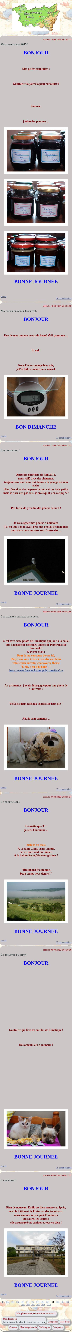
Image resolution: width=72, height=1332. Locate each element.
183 (12, 1302)
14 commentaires (63, 1296)
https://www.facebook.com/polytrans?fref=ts (36, 670)
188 (37, 1302)
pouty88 (3, 297)
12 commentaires (63, 789)
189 (42, 1302)
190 (47, 1302)
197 (33, 1304)
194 (67, 1302)
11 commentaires (63, 438)
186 (27, 1302)
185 (22, 1302)
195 (23, 1304)
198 (38, 1304)
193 (62, 1302)
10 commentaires (63, 298)
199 (43, 1304)
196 (28, 1304)
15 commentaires (63, 604)
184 (17, 1302)
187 (32, 1302)
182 (7, 1302)
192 (57, 1302)
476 (49, 1304)
